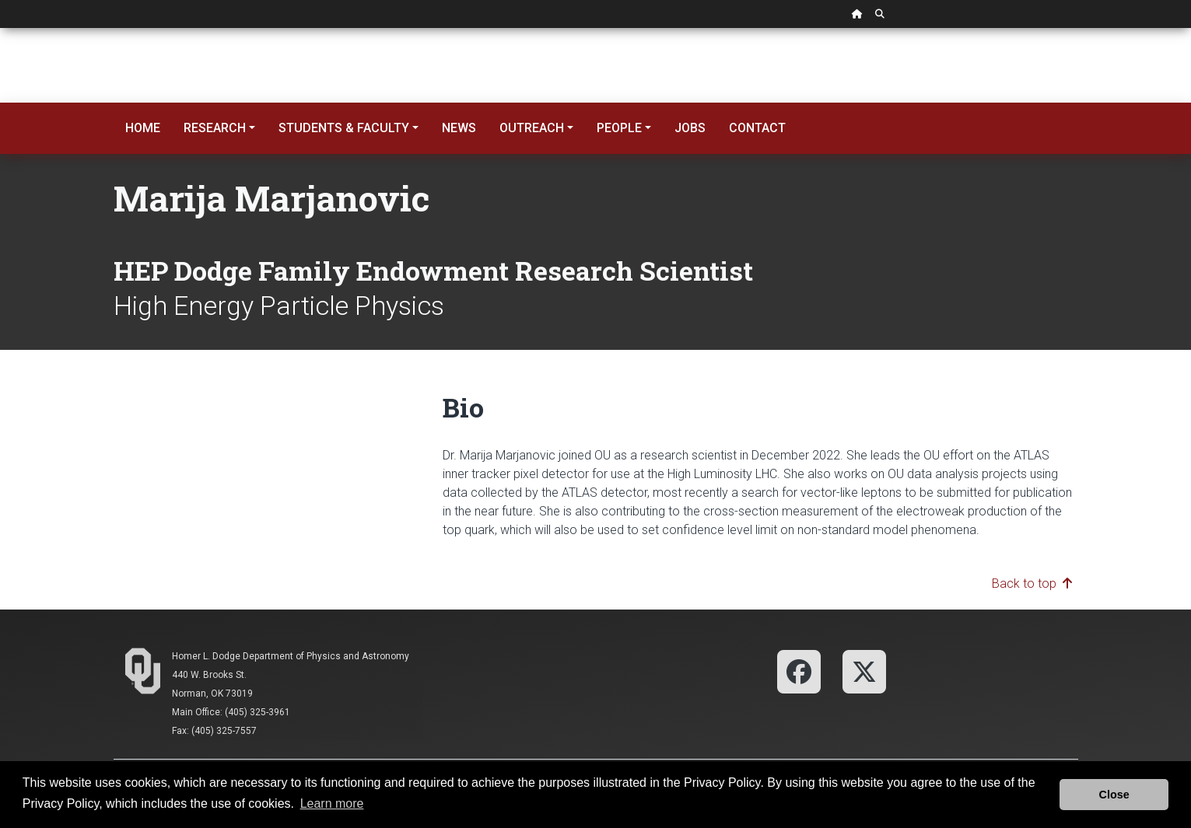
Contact (757, 128)
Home (142, 128)
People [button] (619, 128)
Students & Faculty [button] (343, 128)
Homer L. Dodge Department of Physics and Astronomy (290, 656)
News (459, 128)
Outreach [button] (531, 128)
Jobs (690, 128)
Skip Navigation (0, 28)
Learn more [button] (332, 803)
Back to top (1032, 583)
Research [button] (215, 128)
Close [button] (1114, 794)
